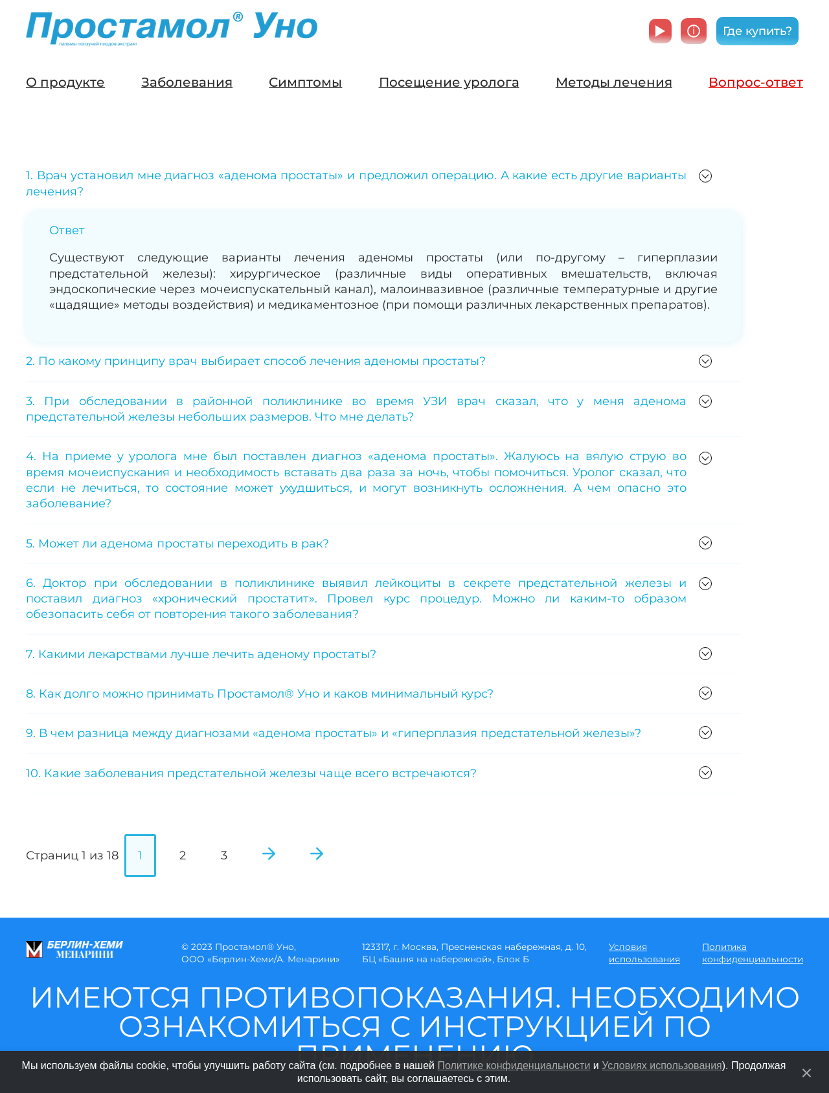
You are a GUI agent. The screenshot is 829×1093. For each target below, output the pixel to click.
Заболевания (187, 82)
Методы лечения (614, 82)
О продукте (65, 82)
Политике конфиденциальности (513, 1065)
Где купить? (757, 31)
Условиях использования (662, 1065)
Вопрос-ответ (756, 82)
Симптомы (305, 82)
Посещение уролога (449, 82)
